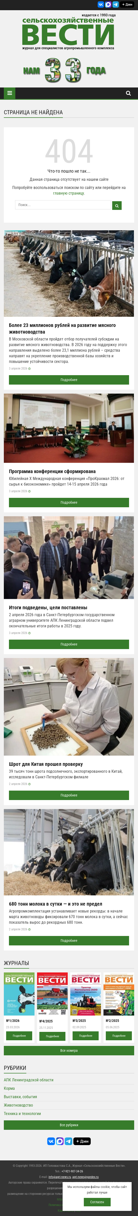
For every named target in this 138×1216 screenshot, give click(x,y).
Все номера (69, 1050)
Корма (9, 1088)
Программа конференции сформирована (52, 471)
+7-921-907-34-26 (72, 1171)
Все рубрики (69, 1125)
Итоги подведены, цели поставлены (48, 607)
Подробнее (69, 380)
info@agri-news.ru (60, 1177)
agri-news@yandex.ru (85, 1177)
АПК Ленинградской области (28, 1080)
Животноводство (18, 1105)
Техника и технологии (22, 1113)
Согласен (97, 1202)
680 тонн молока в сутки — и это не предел (55, 904)
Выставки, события (20, 1096)
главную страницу (68, 193)
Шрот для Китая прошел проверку (46, 764)
